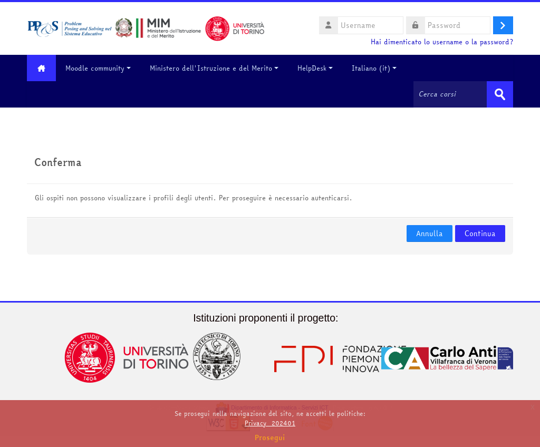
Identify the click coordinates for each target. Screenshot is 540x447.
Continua (480, 233)
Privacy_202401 (270, 423)
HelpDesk (315, 68)
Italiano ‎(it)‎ (374, 68)
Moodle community (98, 68)
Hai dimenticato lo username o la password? (442, 42)
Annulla (429, 233)
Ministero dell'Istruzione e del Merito (214, 68)
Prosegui (270, 437)
